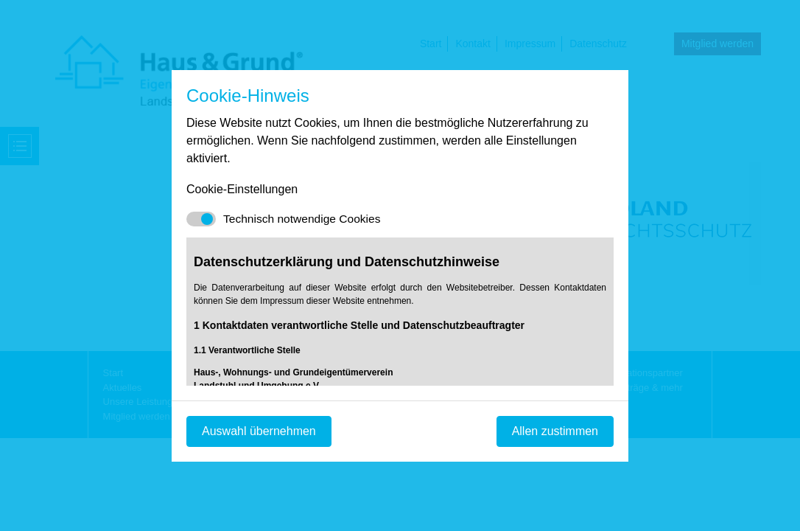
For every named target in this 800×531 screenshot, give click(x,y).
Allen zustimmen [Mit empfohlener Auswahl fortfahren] (555, 431)
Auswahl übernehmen (259, 431)
